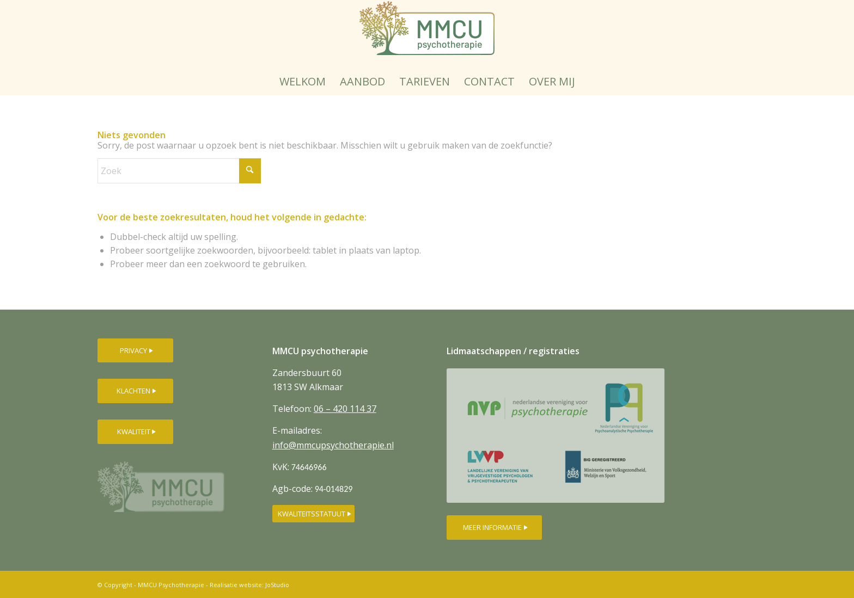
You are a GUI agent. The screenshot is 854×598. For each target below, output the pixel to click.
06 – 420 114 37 (345, 409)
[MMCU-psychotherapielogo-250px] (427, 34)
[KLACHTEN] (135, 391)
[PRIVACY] (135, 350)
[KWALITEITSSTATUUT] (313, 514)
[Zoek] (179, 170)
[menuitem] (302, 81)
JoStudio (277, 585)
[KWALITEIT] (135, 432)
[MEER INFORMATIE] (494, 527)
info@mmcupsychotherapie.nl (333, 445)
